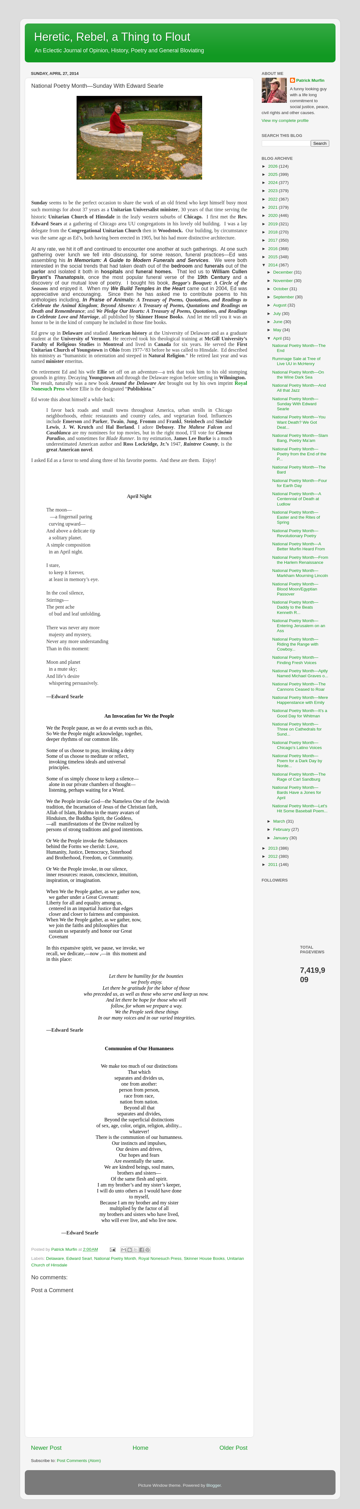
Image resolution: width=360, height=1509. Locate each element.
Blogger (214, 1485)
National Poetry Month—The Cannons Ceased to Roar (298, 686)
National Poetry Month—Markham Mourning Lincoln (300, 573)
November (283, 280)
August (280, 305)
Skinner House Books (204, 1258)
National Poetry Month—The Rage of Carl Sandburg (298, 777)
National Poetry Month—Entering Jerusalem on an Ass (298, 625)
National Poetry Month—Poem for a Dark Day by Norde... (297, 760)
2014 (273, 265)
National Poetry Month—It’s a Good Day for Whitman (299, 713)
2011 (273, 864)
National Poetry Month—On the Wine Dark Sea (298, 375)
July (277, 313)
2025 (273, 174)
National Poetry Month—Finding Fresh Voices (295, 660)
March (279, 821)
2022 (273, 199)
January (281, 838)
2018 (273, 232)
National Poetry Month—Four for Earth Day (299, 483)
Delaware (55, 1258)
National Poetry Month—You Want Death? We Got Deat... (298, 422)
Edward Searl (79, 1258)
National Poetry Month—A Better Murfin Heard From (298, 546)
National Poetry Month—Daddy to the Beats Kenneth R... (295, 607)
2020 (273, 215)
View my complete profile (285, 120)
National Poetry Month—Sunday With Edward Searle (295, 403)
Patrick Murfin (310, 80)
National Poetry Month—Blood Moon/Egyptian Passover (295, 589)
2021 (273, 207)
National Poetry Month (115, 1258)
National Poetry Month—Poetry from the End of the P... (299, 454)
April (278, 338)
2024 (273, 182)
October (281, 288)
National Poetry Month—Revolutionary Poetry (295, 533)
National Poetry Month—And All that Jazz (299, 388)
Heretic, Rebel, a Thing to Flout (112, 36)
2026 (273, 166)
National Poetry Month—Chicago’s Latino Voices (297, 745)
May (277, 329)
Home (140, 1447)
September (284, 297)
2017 (273, 240)
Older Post (233, 1447)
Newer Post (46, 1447)
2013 (273, 848)
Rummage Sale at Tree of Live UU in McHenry (296, 361)
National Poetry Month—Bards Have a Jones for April (296, 792)
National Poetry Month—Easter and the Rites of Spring (296, 517)
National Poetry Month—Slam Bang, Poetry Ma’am (300, 438)
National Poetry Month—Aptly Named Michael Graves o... (300, 673)
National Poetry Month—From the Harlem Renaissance (300, 560)
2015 (273, 256)
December (283, 272)
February (282, 829)
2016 (273, 248)
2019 (273, 224)
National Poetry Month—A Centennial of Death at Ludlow (296, 498)
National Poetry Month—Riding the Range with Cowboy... (295, 644)
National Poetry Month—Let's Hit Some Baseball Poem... (299, 808)
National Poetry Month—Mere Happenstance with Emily (300, 700)
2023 (273, 190)
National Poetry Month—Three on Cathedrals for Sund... (297, 729)
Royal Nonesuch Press (159, 1258)
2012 (273, 856)
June (278, 321)
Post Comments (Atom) (79, 1460)
